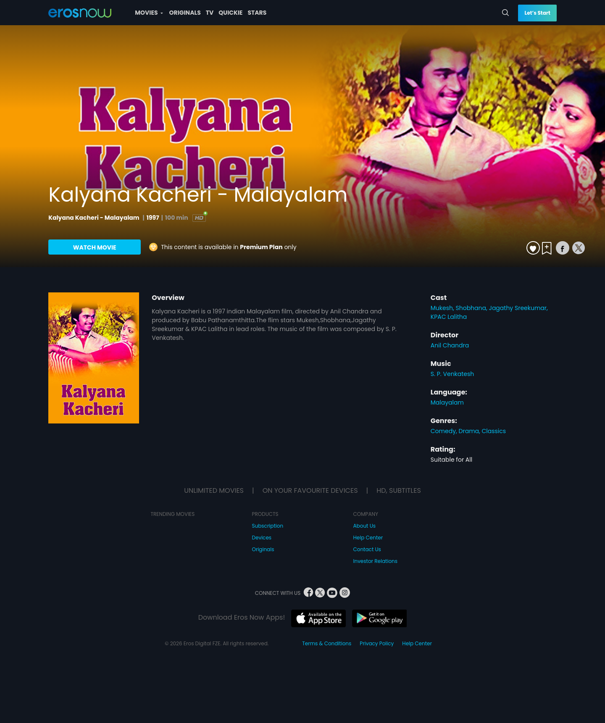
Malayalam (447, 402)
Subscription (268, 525)
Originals (263, 549)
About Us (364, 525)
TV (210, 12)
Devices (262, 537)
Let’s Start (537, 12)
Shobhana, (472, 308)
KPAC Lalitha (449, 317)
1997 (153, 217)
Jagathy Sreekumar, (518, 308)
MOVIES (149, 12)
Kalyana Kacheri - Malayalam (94, 217)
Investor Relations (375, 561)
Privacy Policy (377, 643)
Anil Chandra (450, 345)
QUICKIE (230, 12)
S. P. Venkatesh (452, 374)
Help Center (368, 537)
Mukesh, (443, 308)
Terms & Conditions (326, 643)
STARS (256, 12)
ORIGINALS (185, 12)
